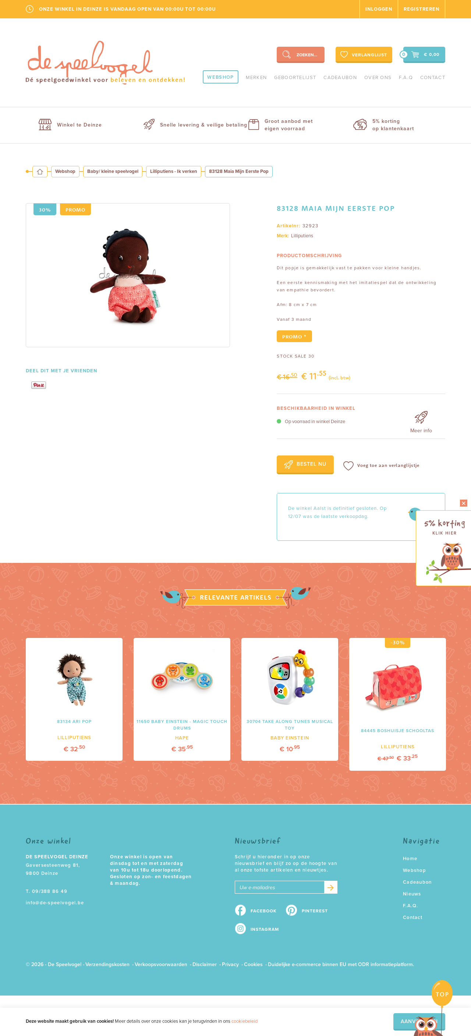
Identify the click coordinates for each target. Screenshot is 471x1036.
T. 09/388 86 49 (47, 891)
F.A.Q (406, 78)
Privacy (230, 964)
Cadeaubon (340, 78)
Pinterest (315, 910)
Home (410, 859)
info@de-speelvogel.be (55, 903)
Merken (256, 78)
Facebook (264, 910)
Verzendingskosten (107, 964)
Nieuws (412, 894)
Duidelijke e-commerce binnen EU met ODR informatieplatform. (341, 964)
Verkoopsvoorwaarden (161, 964)
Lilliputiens (302, 236)
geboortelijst (295, 78)
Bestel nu (305, 464)
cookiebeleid (244, 1021)
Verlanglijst (363, 54)
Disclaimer (204, 964)
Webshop (220, 77)
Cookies (253, 964)
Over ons (378, 78)
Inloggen (378, 9)
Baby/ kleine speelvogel (112, 171)
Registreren (421, 9)
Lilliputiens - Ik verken (173, 171)
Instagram (265, 929)
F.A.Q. (410, 906)
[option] (127, 275)
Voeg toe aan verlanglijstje (381, 466)
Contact (432, 78)
